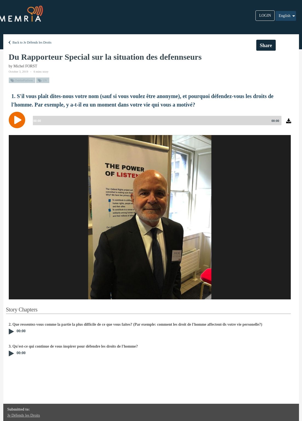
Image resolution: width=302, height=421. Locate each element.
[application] (151, 124)
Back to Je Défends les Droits (29, 42)
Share (266, 45)
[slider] (156, 120)
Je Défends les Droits (23, 415)
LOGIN (265, 15)
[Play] (18, 120)
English (287, 16)
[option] (150, 217)
